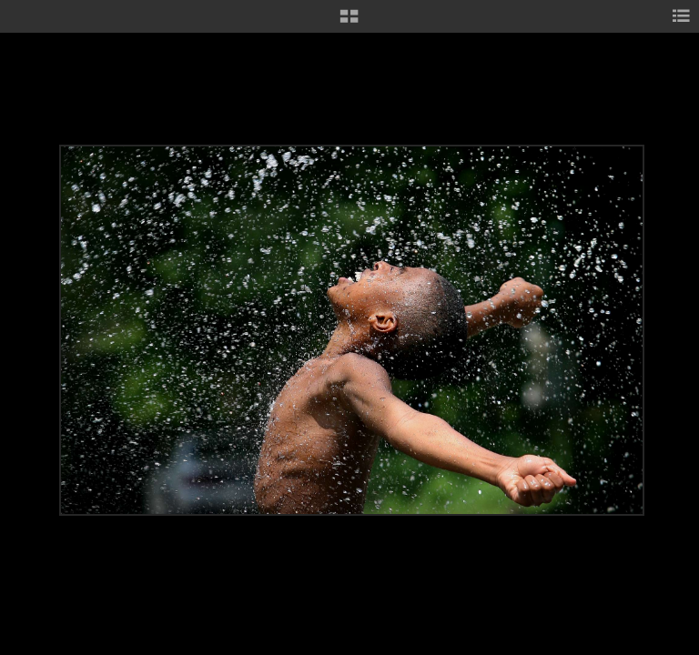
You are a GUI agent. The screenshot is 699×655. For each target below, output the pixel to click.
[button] (349, 22)
